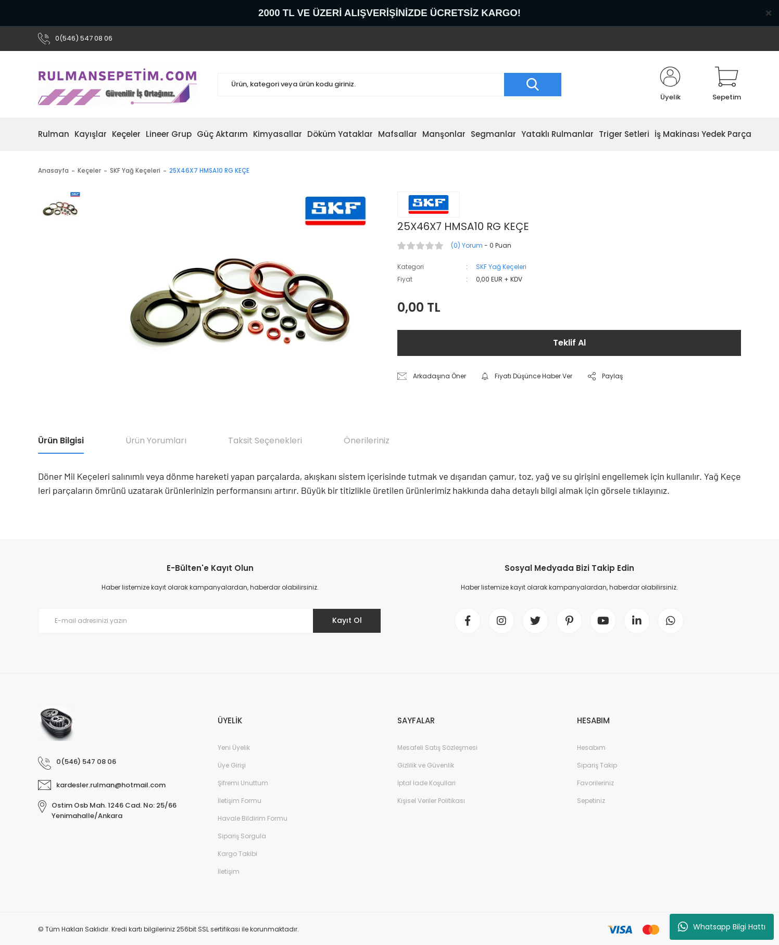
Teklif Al (569, 343)
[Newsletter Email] (210, 621)
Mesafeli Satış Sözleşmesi (437, 747)
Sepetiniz (591, 800)
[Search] (389, 84)
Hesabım (591, 747)
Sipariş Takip (597, 765)
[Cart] (726, 84)
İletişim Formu (239, 800)
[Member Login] (670, 84)
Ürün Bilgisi (61, 440)
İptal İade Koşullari (426, 782)
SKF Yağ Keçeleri (501, 266)
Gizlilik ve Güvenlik (425, 765)
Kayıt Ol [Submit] (347, 620)
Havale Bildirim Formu (252, 818)
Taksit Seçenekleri (265, 440)
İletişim (229, 871)
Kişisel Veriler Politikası (431, 800)
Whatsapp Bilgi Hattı (721, 927)
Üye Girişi (232, 765)
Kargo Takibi (237, 853)
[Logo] (117, 84)
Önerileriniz (367, 440)
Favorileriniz (595, 782)
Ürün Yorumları (155, 440)
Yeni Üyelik (234, 747)
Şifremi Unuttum (243, 782)
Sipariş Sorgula (242, 836)
